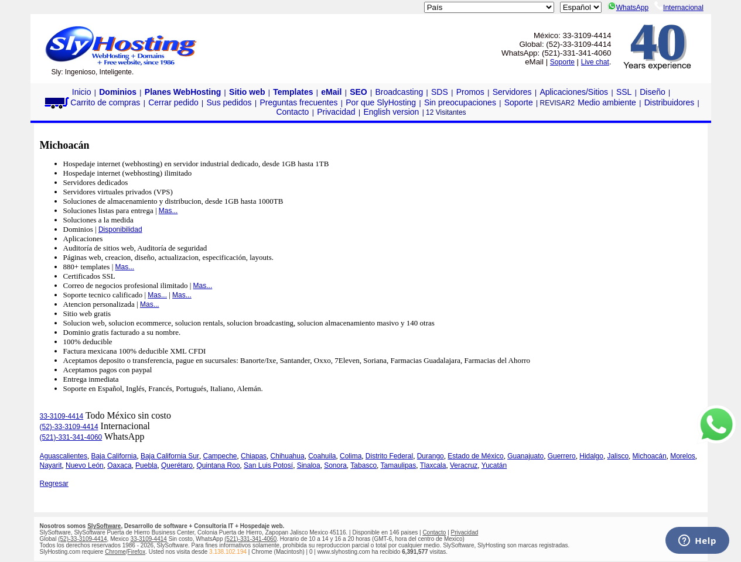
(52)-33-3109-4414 (69, 427)
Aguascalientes (63, 456)
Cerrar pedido (173, 102)
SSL (623, 92)
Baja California (113, 456)
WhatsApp (627, 8)
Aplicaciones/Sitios (573, 92)
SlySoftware (104, 526)
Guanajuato (525, 456)
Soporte (562, 62)
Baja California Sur (170, 456)
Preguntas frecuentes (298, 102)
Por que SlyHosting (381, 102)
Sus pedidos (229, 102)
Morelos (682, 456)
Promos (470, 92)
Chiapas (254, 456)
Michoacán (650, 456)
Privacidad (336, 111)
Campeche (220, 456)
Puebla (146, 465)
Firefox (137, 552)
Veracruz (463, 465)
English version (391, 111)
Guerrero (562, 456)
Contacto (292, 111)
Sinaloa (308, 465)
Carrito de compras (91, 102)
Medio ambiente (607, 102)
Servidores (512, 92)
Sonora (335, 465)
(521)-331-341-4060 (71, 437)
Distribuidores (669, 102)
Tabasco (363, 465)
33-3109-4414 (62, 416)
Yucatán (494, 465)
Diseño (652, 92)
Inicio (81, 92)
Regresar (54, 483)
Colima (350, 456)
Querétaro (177, 465)
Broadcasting (399, 92)
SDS (439, 92)
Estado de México (475, 456)
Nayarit (51, 465)
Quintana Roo (218, 465)
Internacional (679, 8)
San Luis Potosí (268, 465)
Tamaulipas (398, 465)
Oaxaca (119, 465)
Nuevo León (85, 465)
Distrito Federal (389, 456)
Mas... (168, 211)
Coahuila (322, 456)
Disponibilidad (120, 229)
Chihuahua (288, 456)
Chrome (115, 552)
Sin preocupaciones (460, 102)
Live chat (595, 62)
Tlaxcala (433, 465)
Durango (430, 456)
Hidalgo (591, 456)
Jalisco (618, 456)
